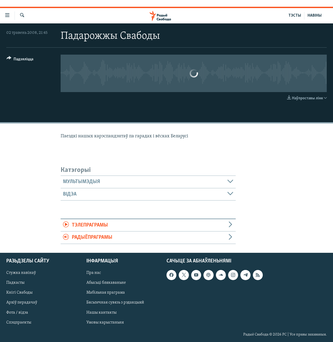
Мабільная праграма (105, 293)
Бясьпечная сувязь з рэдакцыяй (115, 302)
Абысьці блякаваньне (106, 283)
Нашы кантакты (101, 312)
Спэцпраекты (18, 322)
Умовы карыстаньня (105, 322)
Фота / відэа (17, 312)
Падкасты (15, 283)
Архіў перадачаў (21, 302)
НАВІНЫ (315, 16)
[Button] (20, 60)
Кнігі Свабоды (19, 293)
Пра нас (93, 273)
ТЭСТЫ (295, 16)
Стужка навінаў (21, 273)
